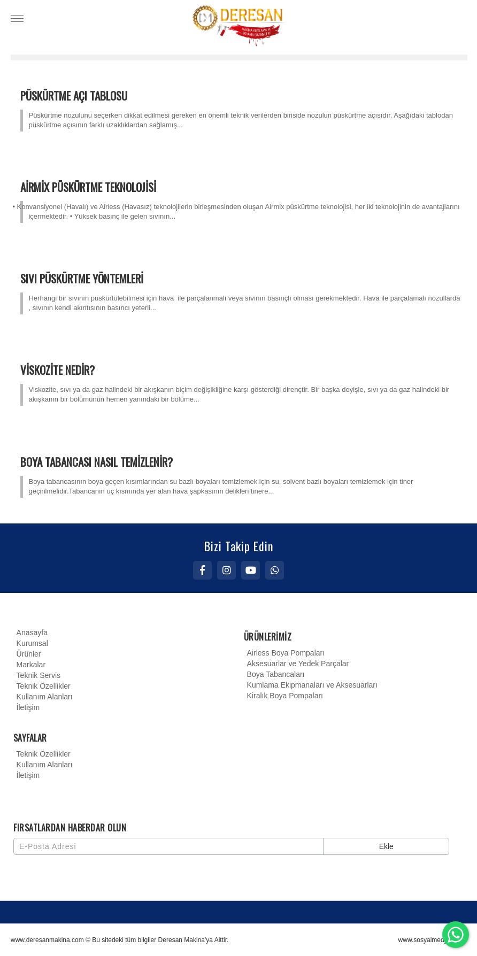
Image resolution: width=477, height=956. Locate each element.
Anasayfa (30, 632)
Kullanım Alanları (43, 697)
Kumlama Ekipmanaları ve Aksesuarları (311, 685)
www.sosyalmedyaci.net (432, 940)
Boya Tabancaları (274, 674)
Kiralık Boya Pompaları (283, 695)
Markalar (29, 664)
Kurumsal (30, 643)
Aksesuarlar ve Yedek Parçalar (296, 663)
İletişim (26, 707)
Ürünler (27, 654)
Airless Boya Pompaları (284, 653)
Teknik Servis (36, 675)
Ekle (386, 846)
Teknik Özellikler (42, 686)
